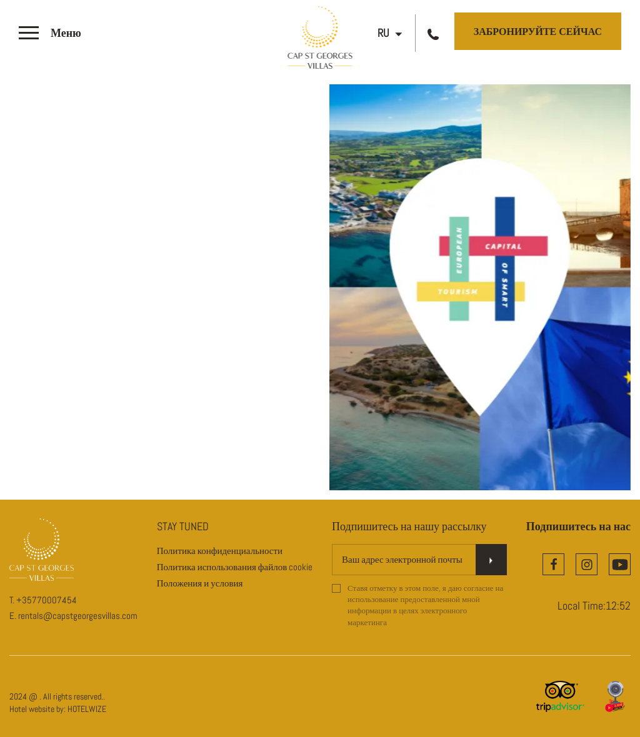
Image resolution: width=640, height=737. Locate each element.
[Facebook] (553, 564)
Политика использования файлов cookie (235, 567)
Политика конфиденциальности (219, 550)
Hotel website (31, 709)
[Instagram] (587, 564)
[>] (50, 33)
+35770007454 (46, 600)
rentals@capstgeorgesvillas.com (78, 615)
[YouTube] (620, 564)
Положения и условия (200, 583)
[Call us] (435, 33)
